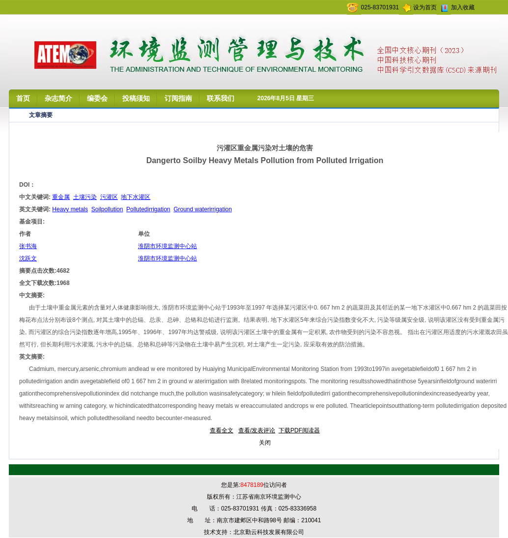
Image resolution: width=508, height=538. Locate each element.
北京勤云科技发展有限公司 (268, 532)
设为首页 (425, 7)
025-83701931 (380, 7)
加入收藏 (463, 7)
